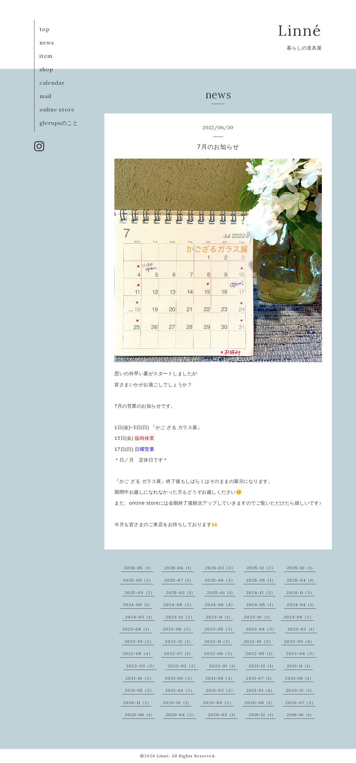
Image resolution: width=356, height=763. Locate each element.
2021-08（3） (220, 678)
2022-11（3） (218, 641)
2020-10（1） (177, 702)
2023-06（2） (178, 628)
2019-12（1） (262, 714)
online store (57, 109)
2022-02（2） (183, 665)
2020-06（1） (140, 714)
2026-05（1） (138, 567)
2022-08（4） (137, 653)
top (44, 29)
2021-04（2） (180, 690)
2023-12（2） (180, 616)
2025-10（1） (301, 567)
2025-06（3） (220, 580)
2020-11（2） (137, 702)
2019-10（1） (300, 714)
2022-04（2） (301, 653)
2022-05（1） (260, 653)
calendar (52, 82)
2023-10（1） (258, 616)
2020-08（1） (259, 702)
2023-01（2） (139, 641)
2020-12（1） (300, 690)
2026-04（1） (179, 567)
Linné (300, 30)
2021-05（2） (139, 690)
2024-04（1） (301, 604)
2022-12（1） (179, 641)
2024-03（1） (140, 616)
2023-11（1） (219, 616)
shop (46, 69)
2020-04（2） (181, 714)
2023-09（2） (298, 616)
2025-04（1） (301, 580)
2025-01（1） (221, 592)
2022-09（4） (299, 641)
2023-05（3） (219, 628)
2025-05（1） (261, 580)
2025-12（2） (261, 567)
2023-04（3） (261, 628)
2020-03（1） (223, 714)
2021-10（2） (139, 678)
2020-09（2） (218, 702)
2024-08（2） (178, 604)
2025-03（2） (139, 592)
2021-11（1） (300, 665)
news (46, 42)
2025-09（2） (138, 580)
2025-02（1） (180, 592)
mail (45, 96)
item (46, 56)
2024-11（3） (300, 592)
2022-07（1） (178, 653)
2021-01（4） (260, 690)
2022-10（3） (258, 641)
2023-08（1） (137, 628)
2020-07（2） (300, 702)
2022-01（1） (223, 665)
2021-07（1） (260, 678)
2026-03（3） (220, 567)
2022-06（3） (219, 653)
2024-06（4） (220, 604)
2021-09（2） (179, 678)
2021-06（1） (299, 678)
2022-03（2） (141, 665)
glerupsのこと (58, 122)
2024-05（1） (261, 604)
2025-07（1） (178, 580)
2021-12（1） (262, 665)
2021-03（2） (220, 690)
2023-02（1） (302, 628)
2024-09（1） (137, 604)
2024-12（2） (260, 592)
